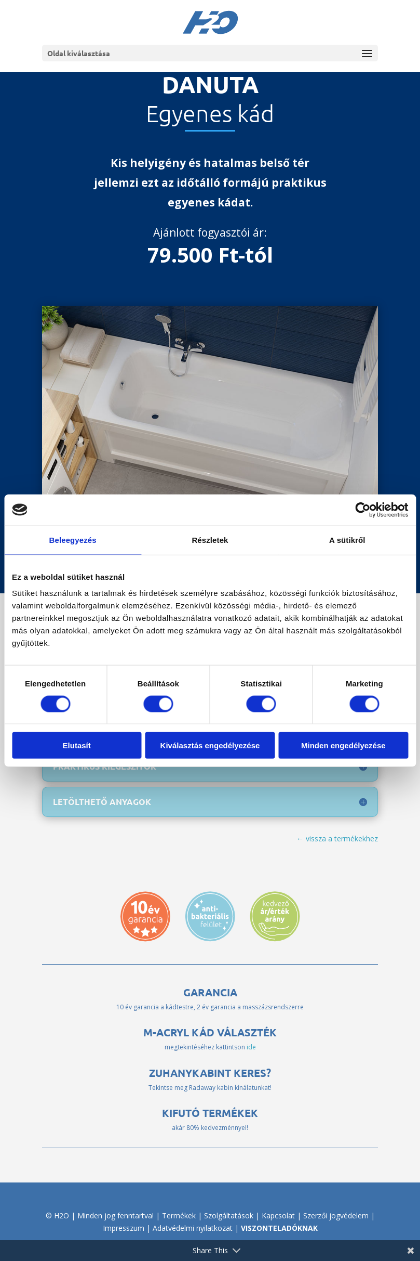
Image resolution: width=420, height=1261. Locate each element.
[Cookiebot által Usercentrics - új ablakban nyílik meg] (362, 509)
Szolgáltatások (228, 1215)
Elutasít (77, 745)
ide (251, 1047)
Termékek (179, 1215)
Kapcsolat (278, 1215)
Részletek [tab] (210, 539)
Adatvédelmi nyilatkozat (193, 1228)
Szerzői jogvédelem (336, 1215)
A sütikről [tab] (347, 539)
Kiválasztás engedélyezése (210, 745)
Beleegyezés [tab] (73, 539)
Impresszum (123, 1228)
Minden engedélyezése (343, 745)
